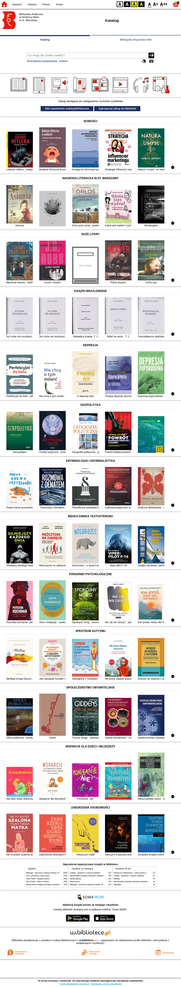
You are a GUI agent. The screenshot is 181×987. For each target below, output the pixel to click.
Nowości (17, 4)
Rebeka (117, 879)
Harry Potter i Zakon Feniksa (37, 882)
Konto (59, 4)
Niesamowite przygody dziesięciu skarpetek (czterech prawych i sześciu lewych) (57, 885)
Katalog (45, 39)
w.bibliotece (88, 940)
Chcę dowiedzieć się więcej (74, 984)
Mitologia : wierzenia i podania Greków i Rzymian (45, 873)
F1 (155, 3)
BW (127, 3)
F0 (149, 3)
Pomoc (46, 4)
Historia (32, 4)
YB (134, 3)
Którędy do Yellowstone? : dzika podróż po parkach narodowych (139, 873)
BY (141, 3)
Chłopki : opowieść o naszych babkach (85, 873)
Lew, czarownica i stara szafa (37, 876)
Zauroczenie (75, 882)
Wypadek (117, 885)
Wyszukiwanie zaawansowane (42, 60)
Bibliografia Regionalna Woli (136, 39)
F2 (163, 3)
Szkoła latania (75, 879)
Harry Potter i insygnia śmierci (38, 879)
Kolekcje (63, 60)
